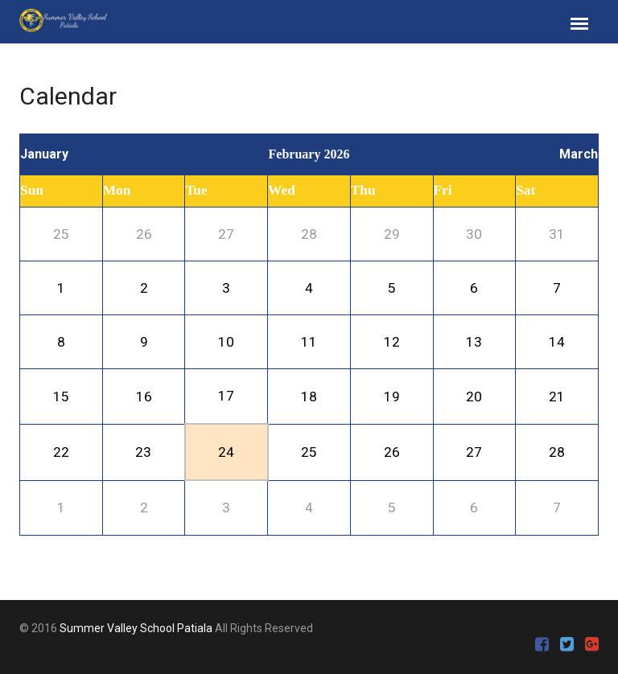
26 (144, 234)
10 (226, 342)
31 (557, 234)
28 (309, 234)
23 (143, 452)
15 (61, 396)
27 (226, 234)
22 (61, 452)
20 (474, 396)
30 (474, 234)
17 (226, 396)
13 (474, 342)
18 (309, 396)
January (44, 154)
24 (226, 452)
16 (144, 396)
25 (61, 234)
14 (557, 342)
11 (309, 342)
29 (392, 234)
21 (557, 396)
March (578, 154)
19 (392, 396)
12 (392, 342)
